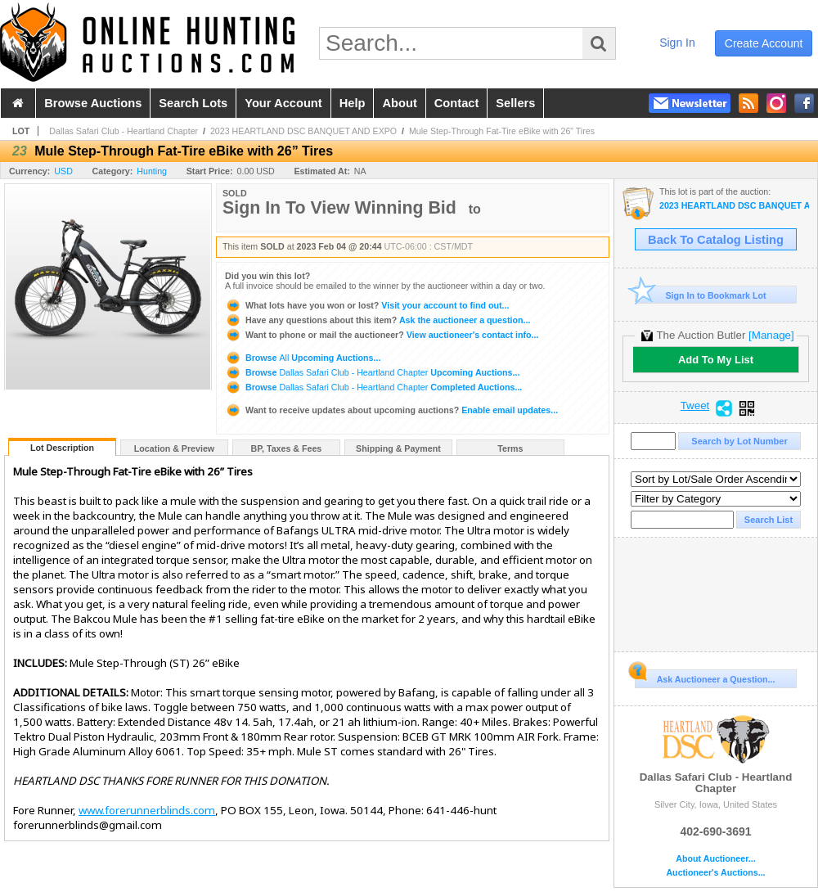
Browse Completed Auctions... (373, 387)
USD (63, 171)
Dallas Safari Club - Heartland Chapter (123, 131)
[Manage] (771, 335)
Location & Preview (174, 448)
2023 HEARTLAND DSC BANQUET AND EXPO (303, 131)
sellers (515, 103)
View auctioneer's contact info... (381, 335)
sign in (677, 42)
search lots (193, 103)
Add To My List (715, 360)
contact (456, 103)
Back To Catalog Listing (716, 239)
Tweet (695, 406)
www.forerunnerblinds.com (147, 810)
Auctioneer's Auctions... (715, 872)
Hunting (152, 171)
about (399, 103)
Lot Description (62, 448)
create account (764, 43)
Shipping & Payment (398, 448)
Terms (510, 448)
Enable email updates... (391, 410)
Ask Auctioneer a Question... (705, 676)
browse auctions (93, 103)
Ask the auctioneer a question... (377, 320)
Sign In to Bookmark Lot (700, 295)
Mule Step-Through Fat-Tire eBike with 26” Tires (502, 131)
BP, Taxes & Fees (286, 448)
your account (283, 103)
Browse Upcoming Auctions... (302, 358)
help (352, 103)
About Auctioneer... (715, 858)
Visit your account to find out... (367, 305)
